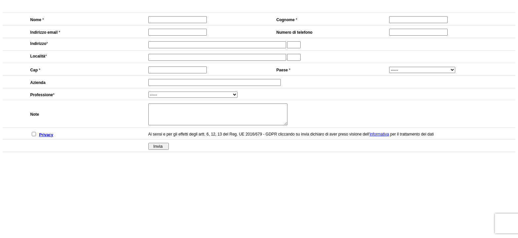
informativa (379, 138)
